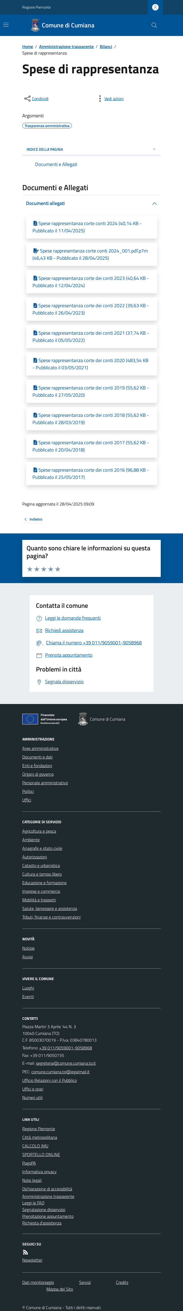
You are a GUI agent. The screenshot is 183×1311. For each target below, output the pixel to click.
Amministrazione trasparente (66, 46)
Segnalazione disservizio (43, 1209)
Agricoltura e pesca (39, 831)
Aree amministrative (40, 748)
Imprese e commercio (41, 891)
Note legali (32, 1180)
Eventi (28, 996)
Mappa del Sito (59, 1289)
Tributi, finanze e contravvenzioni (51, 917)
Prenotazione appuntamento (48, 1216)
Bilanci (106, 46)
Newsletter (32, 1260)
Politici (28, 791)
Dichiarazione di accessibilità (47, 1189)
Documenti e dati (37, 757)
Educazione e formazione (44, 882)
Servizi (85, 1282)
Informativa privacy (39, 1171)
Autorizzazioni (34, 857)
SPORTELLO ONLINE (41, 1154)
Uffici (26, 800)
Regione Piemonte (36, 7)
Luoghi (28, 988)
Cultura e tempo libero (42, 874)
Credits (122, 1282)
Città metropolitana (39, 1137)
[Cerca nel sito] (152, 25)
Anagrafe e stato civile (42, 848)
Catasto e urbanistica (41, 865)
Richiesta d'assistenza (41, 1223)
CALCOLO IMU (35, 1146)
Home (27, 46)
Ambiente (31, 839)
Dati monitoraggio (38, 1282)
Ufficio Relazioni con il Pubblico (49, 1080)
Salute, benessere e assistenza (49, 908)
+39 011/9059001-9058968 (65, 1048)
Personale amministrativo (45, 782)
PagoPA (29, 1163)
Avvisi (27, 957)
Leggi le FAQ (33, 1203)
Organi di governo (38, 774)
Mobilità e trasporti (39, 900)
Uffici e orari (32, 1089)
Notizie (28, 948)
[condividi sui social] (36, 98)
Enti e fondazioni (37, 765)
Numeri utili (32, 1097)
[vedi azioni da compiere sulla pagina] (110, 98)
